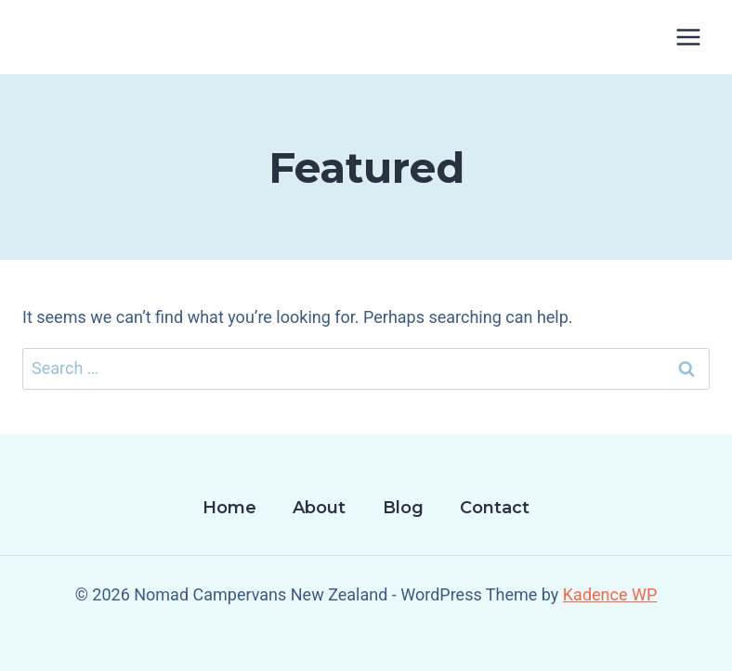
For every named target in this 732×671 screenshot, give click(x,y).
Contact (494, 507)
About (319, 507)
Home (229, 507)
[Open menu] (688, 37)
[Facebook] (366, 643)
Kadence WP (610, 594)
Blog (403, 507)
